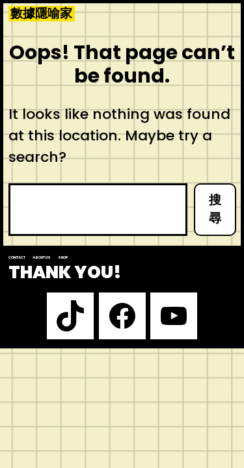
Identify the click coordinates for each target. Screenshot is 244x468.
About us (42, 257)
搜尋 (215, 209)
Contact (16, 257)
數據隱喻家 (41, 13)
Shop (63, 257)
